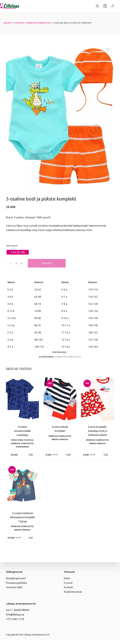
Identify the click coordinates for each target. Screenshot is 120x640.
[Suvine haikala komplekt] (60, 399)
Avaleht (7, 23)
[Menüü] (112, 6)
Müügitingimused (16, 578)
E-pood (68, 582)
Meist (67, 578)
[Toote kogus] (16, 263)
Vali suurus (11, 245)
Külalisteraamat (73, 591)
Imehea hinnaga (60, 439)
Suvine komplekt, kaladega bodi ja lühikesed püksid (97, 430)
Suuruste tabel (14, 587)
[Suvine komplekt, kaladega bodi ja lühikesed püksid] (97, 399)
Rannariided (22, 447)
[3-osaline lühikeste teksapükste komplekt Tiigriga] (22, 486)
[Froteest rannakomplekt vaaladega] (22, 399)
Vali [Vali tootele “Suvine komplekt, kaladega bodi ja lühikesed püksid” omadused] (106, 454)
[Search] (97, 6)
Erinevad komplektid (38, 23)
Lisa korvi (46, 263)
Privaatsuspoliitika (16, 582)
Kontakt (68, 587)
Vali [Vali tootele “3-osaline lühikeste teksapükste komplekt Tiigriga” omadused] (30, 537)
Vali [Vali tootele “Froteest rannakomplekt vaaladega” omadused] (30, 454)
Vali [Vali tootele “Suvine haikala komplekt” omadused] (68, 454)
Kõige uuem (17, 440)
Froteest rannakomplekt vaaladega (22, 430)
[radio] (18, 252)
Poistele (19, 23)
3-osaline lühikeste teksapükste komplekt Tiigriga (22, 517)
